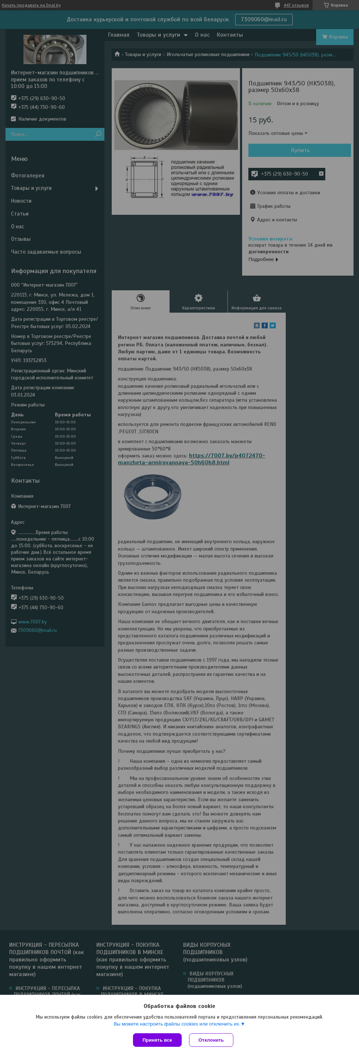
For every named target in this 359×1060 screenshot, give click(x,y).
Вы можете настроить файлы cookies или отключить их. (177, 1024)
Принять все (157, 1040)
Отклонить (211, 1040)
